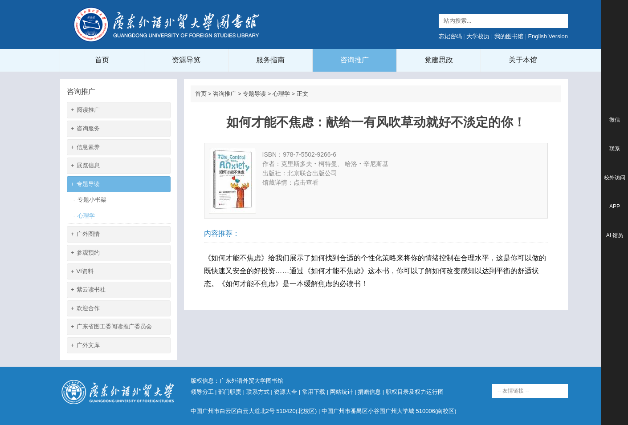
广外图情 (85, 234)
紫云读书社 (88, 290)
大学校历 (477, 36)
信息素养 (85, 147)
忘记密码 (450, 36)
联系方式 (257, 392)
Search (560, 21)
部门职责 (229, 392)
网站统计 (341, 392)
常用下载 (313, 392)
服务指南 (270, 60)
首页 (102, 60)
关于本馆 (523, 60)
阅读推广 (85, 110)
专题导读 (85, 184)
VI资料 (82, 271)
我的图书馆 (508, 36)
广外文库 (85, 345)
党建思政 (438, 60)
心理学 (84, 216)
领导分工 (202, 392)
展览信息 (85, 166)
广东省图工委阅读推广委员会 (111, 327)
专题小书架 (89, 200)
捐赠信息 (369, 392)
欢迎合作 (85, 308)
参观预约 (85, 253)
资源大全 (285, 392)
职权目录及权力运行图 (415, 392)
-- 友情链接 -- (513, 391)
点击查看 (306, 182)
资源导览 (186, 60)
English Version (548, 36)
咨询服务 (85, 129)
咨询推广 (354, 60)
